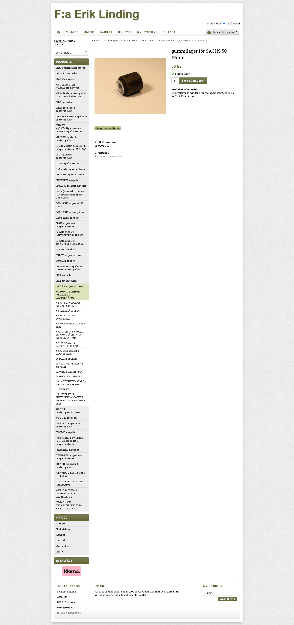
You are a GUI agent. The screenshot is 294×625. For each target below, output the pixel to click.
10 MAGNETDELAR (66, 358)
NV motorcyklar (66, 249)
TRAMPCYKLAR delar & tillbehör (70, 474)
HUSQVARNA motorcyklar (64, 156)
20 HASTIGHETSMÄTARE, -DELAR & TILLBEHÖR (71, 383)
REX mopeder (64, 275)
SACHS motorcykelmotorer (68, 411)
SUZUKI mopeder (66, 417)
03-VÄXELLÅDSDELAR (68, 310)
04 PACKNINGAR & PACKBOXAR (66, 317)
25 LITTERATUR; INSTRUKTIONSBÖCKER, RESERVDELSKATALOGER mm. (70, 399)
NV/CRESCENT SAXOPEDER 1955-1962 (69, 242)
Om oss (89, 32)
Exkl (237, 23)
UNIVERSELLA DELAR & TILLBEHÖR (70, 483)
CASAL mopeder (66, 78)
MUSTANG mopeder (68, 217)
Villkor (72, 32)
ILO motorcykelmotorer (70, 168)
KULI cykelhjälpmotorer (71, 185)
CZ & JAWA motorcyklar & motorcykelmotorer (71, 95)
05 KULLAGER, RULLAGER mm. (70, 325)
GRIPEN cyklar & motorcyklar (66, 139)
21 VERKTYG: (63, 389)
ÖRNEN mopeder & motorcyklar (67, 465)
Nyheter (124, 32)
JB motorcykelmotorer (70, 174)
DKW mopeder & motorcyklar (66, 109)
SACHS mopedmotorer (69, 286)
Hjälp (59, 551)
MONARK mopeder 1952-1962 (71, 205)
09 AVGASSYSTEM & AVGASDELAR (67, 352)
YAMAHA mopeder (67, 449)
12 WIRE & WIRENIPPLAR (70, 371)
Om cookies (63, 546)
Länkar (106, 32)
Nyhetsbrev (146, 32)
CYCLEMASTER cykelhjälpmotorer (67, 86)
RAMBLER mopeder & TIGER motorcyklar (69, 268)
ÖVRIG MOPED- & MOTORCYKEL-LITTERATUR (66, 493)
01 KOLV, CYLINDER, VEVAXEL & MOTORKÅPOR (68, 294)
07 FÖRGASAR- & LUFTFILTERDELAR (67, 344)
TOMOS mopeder (66, 432)
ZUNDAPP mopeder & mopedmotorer (69, 457)
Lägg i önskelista (107, 128)
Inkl (228, 23)
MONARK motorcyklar (70, 212)
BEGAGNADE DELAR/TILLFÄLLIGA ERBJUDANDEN (69, 505)
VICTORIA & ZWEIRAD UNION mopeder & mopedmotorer (69, 441)
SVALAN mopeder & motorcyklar (68, 425)
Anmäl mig (227, 599)
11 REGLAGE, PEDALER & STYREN (69, 365)
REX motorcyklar (66, 280)
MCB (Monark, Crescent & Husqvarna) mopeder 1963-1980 (70, 194)
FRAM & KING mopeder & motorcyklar (71, 118)
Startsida (96, 40)
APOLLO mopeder (66, 73)
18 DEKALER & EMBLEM (69, 376)
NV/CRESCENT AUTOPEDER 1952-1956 (69, 233)
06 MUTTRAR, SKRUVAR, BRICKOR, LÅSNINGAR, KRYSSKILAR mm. (70, 334)
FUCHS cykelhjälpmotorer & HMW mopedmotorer (69, 128)
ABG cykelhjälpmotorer (70, 67)
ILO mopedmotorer (67, 163)
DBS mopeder (64, 102)
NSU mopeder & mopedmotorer (65, 225)
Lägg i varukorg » (193, 80)
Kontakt (168, 32)
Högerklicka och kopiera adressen (108, 156)
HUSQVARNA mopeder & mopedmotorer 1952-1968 (71, 147)
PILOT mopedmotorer (69, 255)
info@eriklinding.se (69, 612)
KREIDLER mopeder (67, 180)
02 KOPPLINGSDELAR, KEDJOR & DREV (68, 304)
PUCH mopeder (65, 260)
